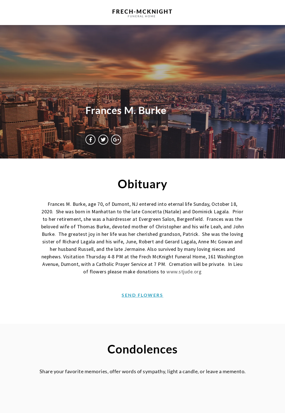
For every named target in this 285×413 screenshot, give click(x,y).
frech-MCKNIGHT (142, 11)
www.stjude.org (184, 271)
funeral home (142, 16)
